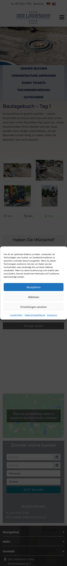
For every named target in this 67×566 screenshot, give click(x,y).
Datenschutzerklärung (35, 315)
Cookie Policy (16, 315)
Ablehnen (33, 297)
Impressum (52, 315)
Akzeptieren (33, 287)
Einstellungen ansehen (33, 306)
